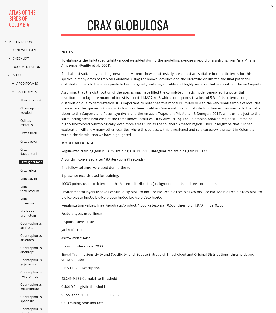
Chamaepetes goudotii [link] (30, 110)
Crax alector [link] (29, 141)
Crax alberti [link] (28, 133)
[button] (271, 5)
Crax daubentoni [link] (28, 151)
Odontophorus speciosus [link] (31, 299)
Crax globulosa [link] (31, 162)
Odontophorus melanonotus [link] (31, 286)
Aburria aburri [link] (30, 100)
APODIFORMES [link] (27, 83)
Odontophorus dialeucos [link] (31, 238)
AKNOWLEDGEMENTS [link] (28, 50)
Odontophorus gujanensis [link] (31, 262)
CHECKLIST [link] (21, 58)
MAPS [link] (17, 75)
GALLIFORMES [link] (26, 92)
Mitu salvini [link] (28, 179)
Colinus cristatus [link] (26, 122)
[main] (128, 27)
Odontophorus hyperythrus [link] (31, 274)
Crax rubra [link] (28, 170)
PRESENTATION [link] (20, 42)
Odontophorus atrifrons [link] (31, 225)
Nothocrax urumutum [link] (28, 213)
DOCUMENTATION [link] (26, 67)
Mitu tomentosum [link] (29, 189)
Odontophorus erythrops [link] (31, 250)
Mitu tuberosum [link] (28, 201)
